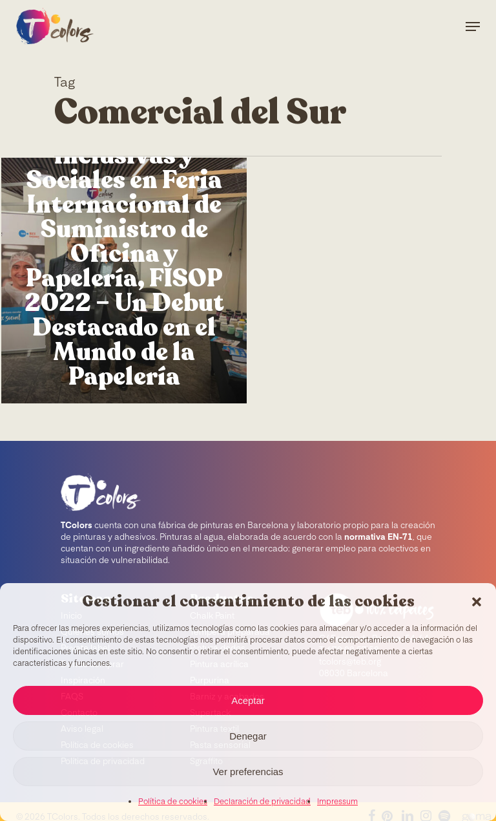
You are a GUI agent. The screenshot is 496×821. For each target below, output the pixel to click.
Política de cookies (172, 802)
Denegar (248, 735)
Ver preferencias (247, 771)
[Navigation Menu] (473, 26)
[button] (476, 601)
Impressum (337, 802)
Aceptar (248, 700)
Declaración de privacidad (262, 802)
